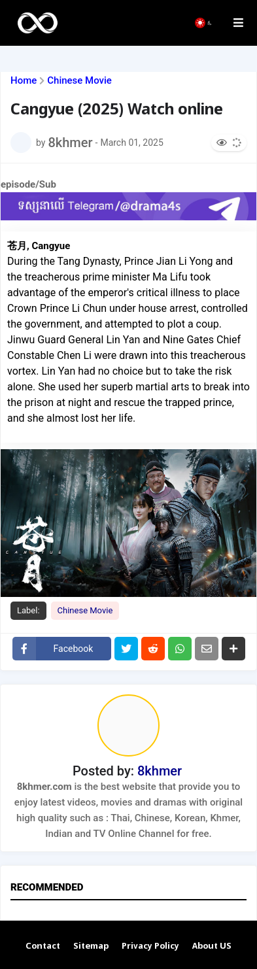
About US (211, 946)
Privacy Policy (150, 946)
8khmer (159, 771)
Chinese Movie (79, 81)
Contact (43, 946)
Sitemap (91, 946)
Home (23, 81)
